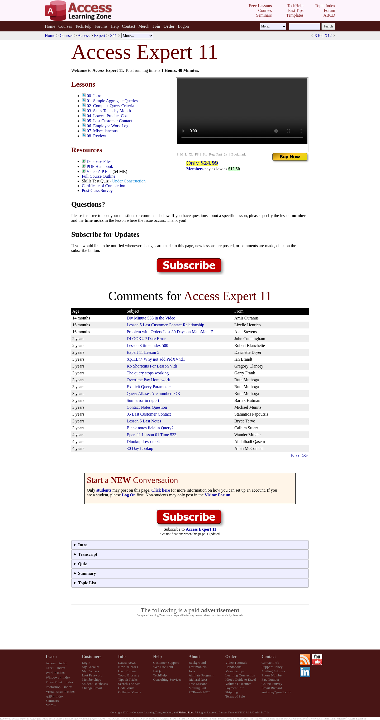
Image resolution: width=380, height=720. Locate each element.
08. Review (96, 136)
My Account (90, 667)
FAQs (157, 671)
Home (50, 26)
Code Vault (126, 688)
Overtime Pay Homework (148, 380)
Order (231, 656)
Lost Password (92, 675)
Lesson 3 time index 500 (147, 345)
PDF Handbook (100, 166)
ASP (49, 696)
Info (122, 656)
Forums (100, 26)
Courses (65, 26)
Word (49, 673)
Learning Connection (240, 675)
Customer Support (166, 663)
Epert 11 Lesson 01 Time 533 (151, 434)
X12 (328, 35)
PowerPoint (54, 682)
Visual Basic (54, 692)
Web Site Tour (163, 667)
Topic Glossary (129, 675)
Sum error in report (143, 400)
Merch (143, 26)
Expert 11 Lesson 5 (143, 352)
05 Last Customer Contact (149, 414)
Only (202, 162)
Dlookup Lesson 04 (143, 441)
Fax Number (270, 679)
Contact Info (270, 663)
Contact (128, 26)
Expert (99, 35)
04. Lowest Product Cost (108, 116)
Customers (91, 656)
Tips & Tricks (128, 679)
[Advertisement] (190, 633)
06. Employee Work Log (108, 126)
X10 (318, 35)
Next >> (299, 455)
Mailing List (197, 688)
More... (51, 705)
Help (115, 26)
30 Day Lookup (140, 448)
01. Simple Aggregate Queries (112, 100)
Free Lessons (198, 684)
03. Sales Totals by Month (109, 111)
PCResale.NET (199, 692)
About (194, 656)
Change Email (92, 688)
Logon (183, 26)
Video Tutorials (236, 663)
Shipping (231, 692)
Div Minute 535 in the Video (151, 318)
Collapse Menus (129, 692)
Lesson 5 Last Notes (144, 421)
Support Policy (272, 667)
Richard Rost (198, 679)
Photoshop (53, 687)
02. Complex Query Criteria (110, 105)
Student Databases (95, 684)
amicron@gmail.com (276, 692)
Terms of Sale (235, 696)
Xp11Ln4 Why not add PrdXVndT (156, 359)
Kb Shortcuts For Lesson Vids (152, 366)
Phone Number (272, 675)
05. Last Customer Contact (109, 121)
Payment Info (234, 688)
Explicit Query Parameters (149, 386)
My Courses (90, 671)
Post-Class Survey (97, 190)
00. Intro (94, 95)
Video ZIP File (99, 171)
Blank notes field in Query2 (150, 428)
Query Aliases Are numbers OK (153, 393)
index (63, 663)
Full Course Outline (98, 176)
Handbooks (233, 667)
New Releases (128, 667)
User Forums (127, 671)
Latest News (127, 663)
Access (83, 35)
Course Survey (272, 684)
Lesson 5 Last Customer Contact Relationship (165, 325)
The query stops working (148, 373)
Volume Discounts (238, 684)
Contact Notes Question (147, 407)
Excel (50, 668)
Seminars (52, 701)
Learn (51, 656)
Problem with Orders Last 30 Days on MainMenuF (170, 332)
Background (197, 663)
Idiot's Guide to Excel (240, 679)
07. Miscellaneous (102, 131)
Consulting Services (167, 679)
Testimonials (198, 667)
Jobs (192, 671)
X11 (113, 35)
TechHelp (83, 26)
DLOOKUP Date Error (146, 338)
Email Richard (272, 688)
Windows (52, 677)
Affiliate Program (201, 675)
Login (86, 663)
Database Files (99, 161)
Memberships (91, 679)
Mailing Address (273, 671)
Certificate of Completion (103, 185)
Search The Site (129, 684)
